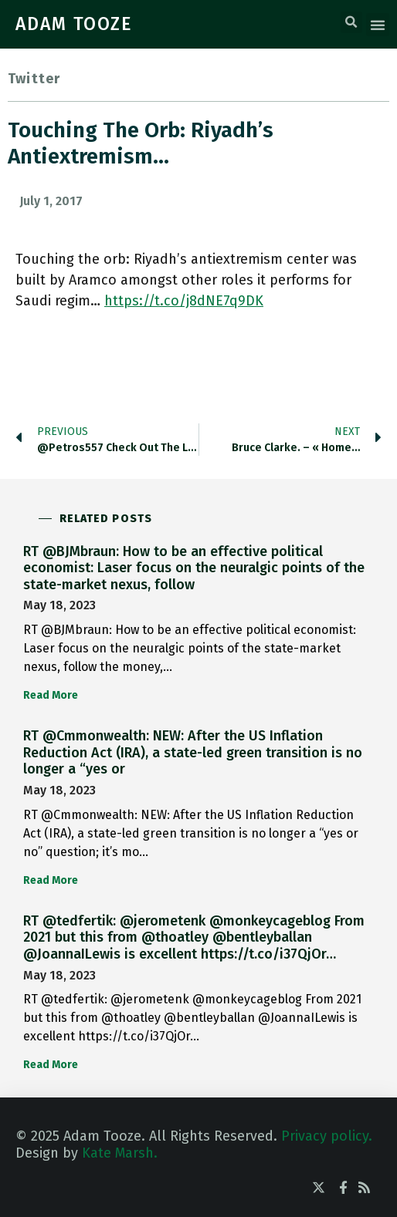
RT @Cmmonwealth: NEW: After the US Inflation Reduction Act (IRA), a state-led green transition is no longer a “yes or (192, 752)
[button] (351, 22)
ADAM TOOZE (74, 24)
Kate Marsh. (120, 1153)
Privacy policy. (326, 1136)
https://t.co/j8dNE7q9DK (183, 300)
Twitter (34, 78)
